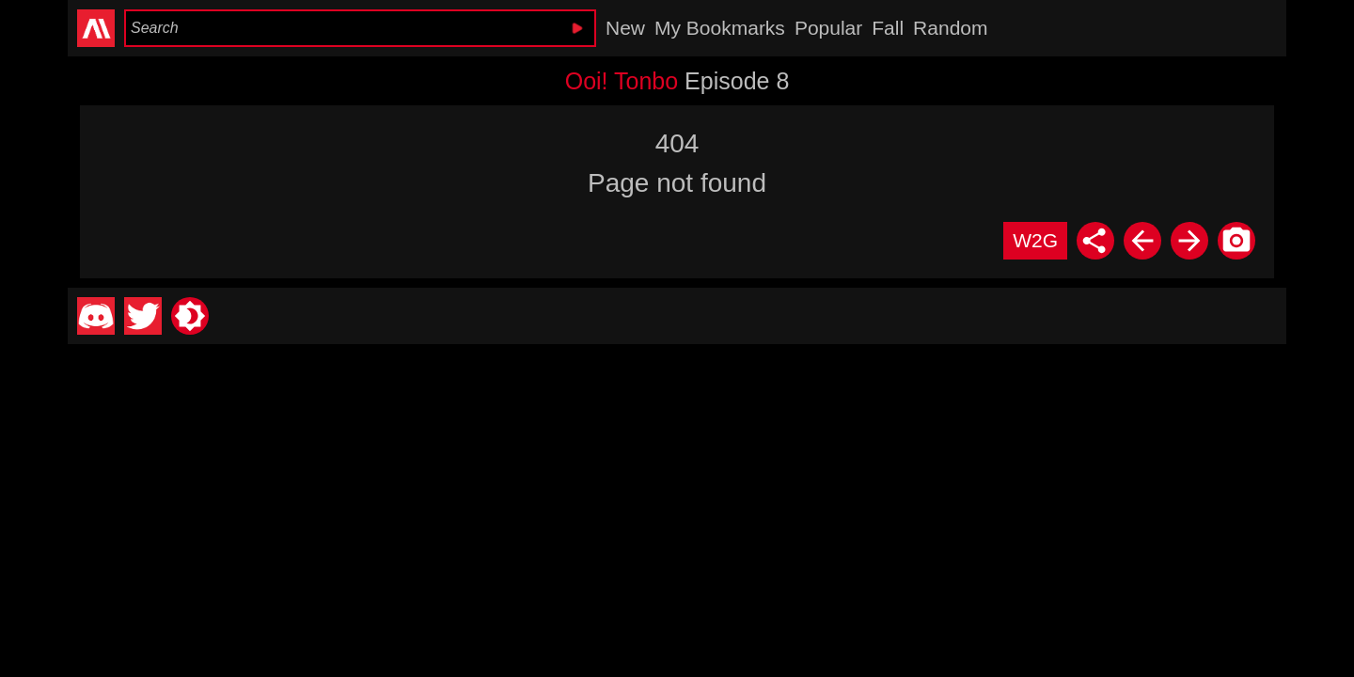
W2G (1035, 240)
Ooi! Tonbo (621, 81)
